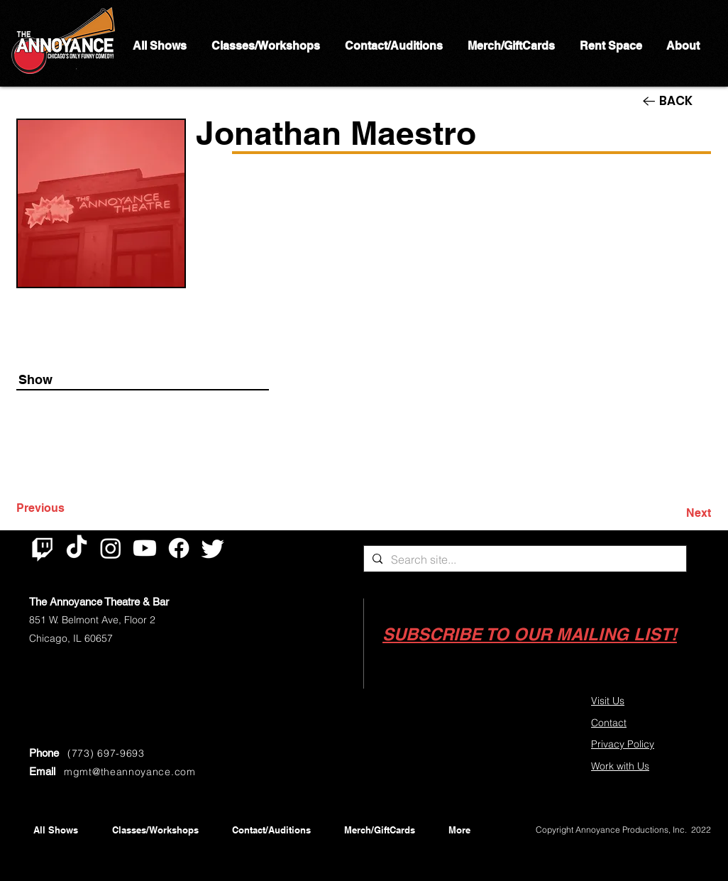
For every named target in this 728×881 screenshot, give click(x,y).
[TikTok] (76, 548)
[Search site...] (523, 559)
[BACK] (676, 101)
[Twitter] (212, 548)
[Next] (675, 513)
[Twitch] (42, 548)
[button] (529, 634)
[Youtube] (144, 548)
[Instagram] (110, 548)
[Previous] (63, 508)
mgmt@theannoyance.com (130, 771)
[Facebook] (178, 548)
